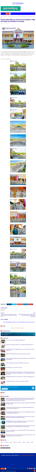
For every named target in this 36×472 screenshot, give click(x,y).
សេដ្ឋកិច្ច (32, 442)
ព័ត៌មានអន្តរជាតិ (15, 442)
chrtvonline (8, 471)
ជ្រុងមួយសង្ (2, 442)
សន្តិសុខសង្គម (23, 442)
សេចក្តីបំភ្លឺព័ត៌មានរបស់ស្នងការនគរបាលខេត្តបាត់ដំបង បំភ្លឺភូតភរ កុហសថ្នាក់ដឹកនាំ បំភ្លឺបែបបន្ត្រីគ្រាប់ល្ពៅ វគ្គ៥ (20, 376)
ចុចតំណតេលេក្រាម (4, 388)
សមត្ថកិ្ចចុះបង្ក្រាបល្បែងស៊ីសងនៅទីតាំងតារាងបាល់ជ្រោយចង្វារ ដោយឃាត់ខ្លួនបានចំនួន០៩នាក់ (18, 353)
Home (2, 13)
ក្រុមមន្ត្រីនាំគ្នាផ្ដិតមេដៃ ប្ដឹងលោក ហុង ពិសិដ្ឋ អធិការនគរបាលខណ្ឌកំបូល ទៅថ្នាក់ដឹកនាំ (17, 381)
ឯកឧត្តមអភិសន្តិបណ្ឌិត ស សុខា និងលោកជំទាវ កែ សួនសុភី (14, 367)
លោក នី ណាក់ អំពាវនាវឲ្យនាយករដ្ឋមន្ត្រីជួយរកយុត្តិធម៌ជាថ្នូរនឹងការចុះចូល (15, 340)
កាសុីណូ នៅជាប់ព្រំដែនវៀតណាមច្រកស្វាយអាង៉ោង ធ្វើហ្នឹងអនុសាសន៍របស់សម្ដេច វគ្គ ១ (17, 363)
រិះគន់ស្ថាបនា (19, 442)
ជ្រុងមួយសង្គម (6, 442)
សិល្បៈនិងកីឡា (28, 442)
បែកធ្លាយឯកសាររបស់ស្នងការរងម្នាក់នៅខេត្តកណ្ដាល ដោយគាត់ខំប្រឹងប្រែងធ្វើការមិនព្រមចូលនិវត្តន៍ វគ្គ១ (19, 344)
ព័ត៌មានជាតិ (5, 16)
